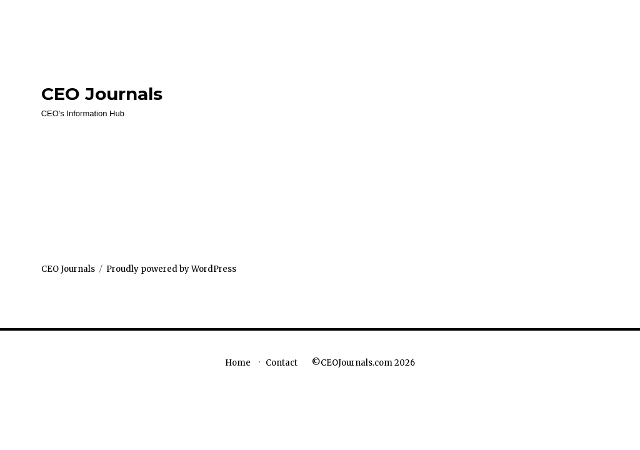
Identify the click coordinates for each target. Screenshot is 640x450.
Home (238, 363)
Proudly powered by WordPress (171, 269)
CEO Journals (101, 93)
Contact (282, 363)
